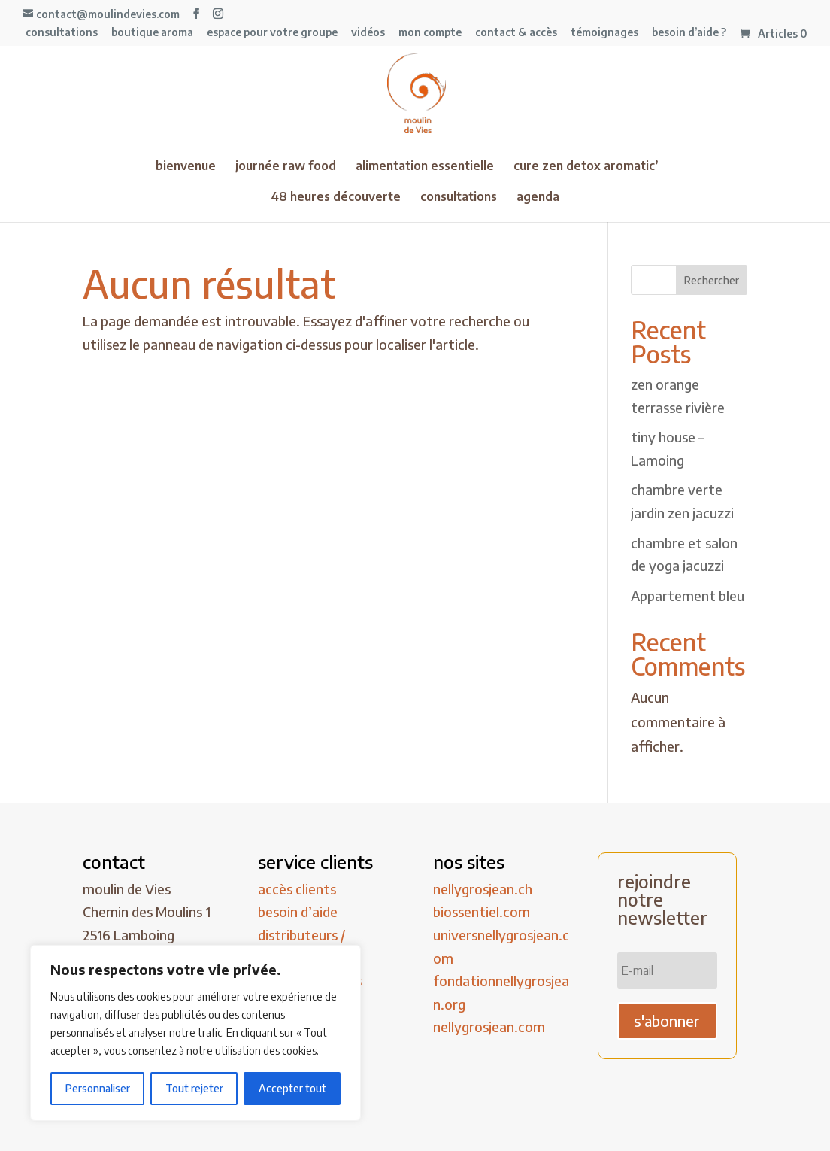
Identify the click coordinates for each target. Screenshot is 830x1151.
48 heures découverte (336, 197)
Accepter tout (292, 1088)
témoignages (604, 32)
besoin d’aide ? (689, 32)
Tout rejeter (194, 1088)
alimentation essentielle (425, 166)
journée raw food (285, 166)
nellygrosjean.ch (482, 888)
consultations (62, 32)
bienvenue (186, 166)
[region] (195, 1033)
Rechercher (711, 280)
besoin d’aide (298, 911)
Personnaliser (97, 1088)
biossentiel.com (481, 911)
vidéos (368, 32)
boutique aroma (152, 32)
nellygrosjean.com (489, 1026)
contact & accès (516, 32)
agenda (537, 197)
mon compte (430, 32)
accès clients (297, 888)
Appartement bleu (687, 595)
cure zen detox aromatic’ (586, 166)
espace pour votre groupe (272, 32)
